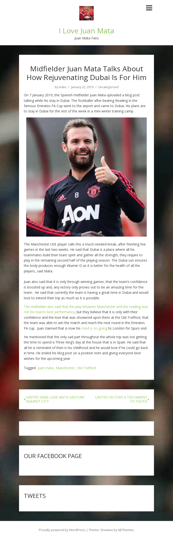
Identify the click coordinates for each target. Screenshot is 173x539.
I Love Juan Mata (86, 31)
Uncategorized (108, 87)
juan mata (45, 368)
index (62, 87)
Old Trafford (86, 368)
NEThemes (126, 530)
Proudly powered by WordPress (62, 530)
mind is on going (94, 328)
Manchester (65, 368)
